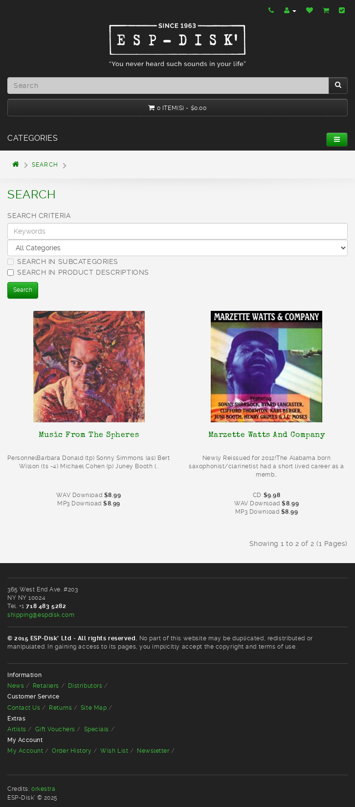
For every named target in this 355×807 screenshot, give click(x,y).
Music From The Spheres (89, 434)
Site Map (94, 707)
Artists (16, 729)
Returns (60, 707)
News (15, 685)
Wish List (114, 750)
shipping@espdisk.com (40, 614)
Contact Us (24, 707)
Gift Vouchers (55, 729)
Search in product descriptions (78, 272)
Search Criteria (38, 215)
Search (45, 164)
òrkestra (43, 788)
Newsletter (153, 750)
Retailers (46, 685)
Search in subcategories (62, 261)
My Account (25, 750)
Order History (71, 750)
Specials (96, 729)
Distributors (85, 685)
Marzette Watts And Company (266, 434)
